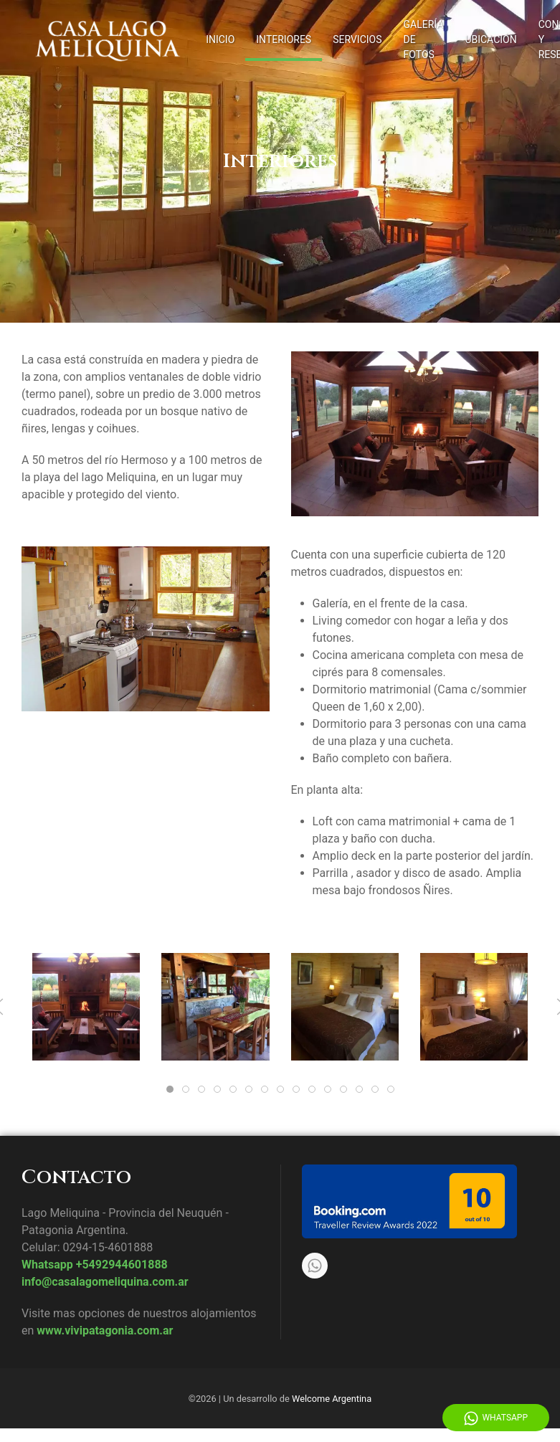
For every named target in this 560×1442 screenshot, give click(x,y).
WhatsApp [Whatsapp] (496, 1418)
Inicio (220, 39)
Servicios (357, 39)
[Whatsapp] (315, 1266)
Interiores (283, 39)
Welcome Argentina (331, 1398)
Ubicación (490, 39)
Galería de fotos (424, 39)
